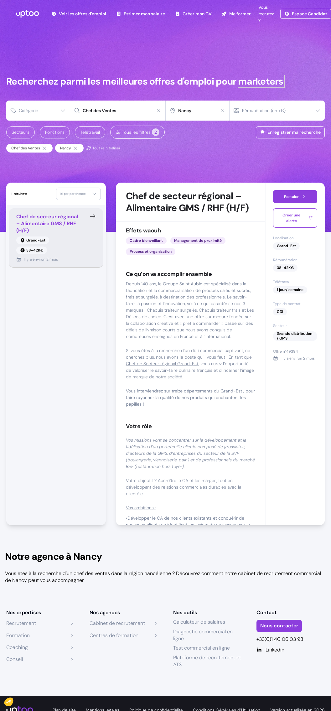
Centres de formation (114, 635)
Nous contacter (279, 625)
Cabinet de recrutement (117, 623)
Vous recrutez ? (265, 14)
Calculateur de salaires (199, 622)
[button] (13, 700)
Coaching (17, 647)
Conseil (14, 659)
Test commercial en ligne (201, 648)
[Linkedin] (290, 649)
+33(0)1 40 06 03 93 (279, 639)
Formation (18, 635)
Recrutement (21, 623)
